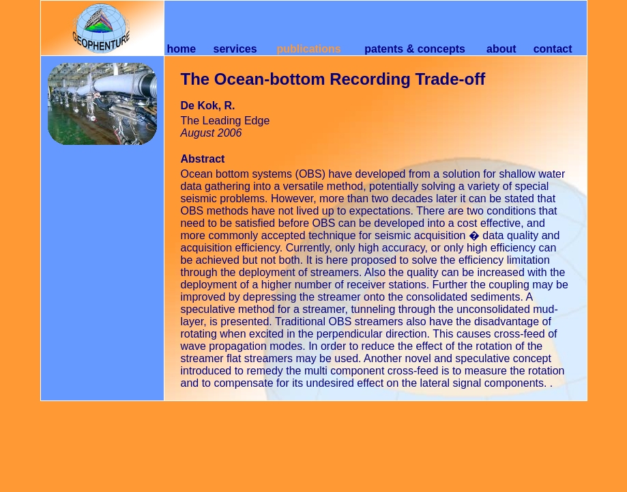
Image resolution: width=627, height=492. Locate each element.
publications (309, 49)
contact (553, 49)
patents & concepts (414, 49)
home (181, 49)
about (501, 49)
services (235, 49)
